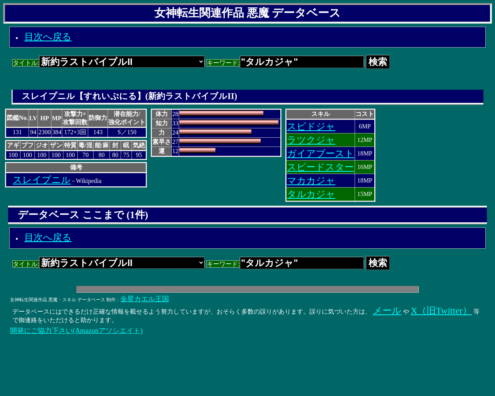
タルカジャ (311, 194)
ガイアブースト (320, 153)
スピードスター (320, 167)
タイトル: (109, 63)
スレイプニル (42, 180)
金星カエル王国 (144, 299)
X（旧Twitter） (441, 311)
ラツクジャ (311, 140)
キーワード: (285, 63)
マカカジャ (311, 181)
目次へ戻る (48, 37)
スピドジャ (311, 126)
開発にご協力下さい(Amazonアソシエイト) (76, 331)
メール (387, 311)
